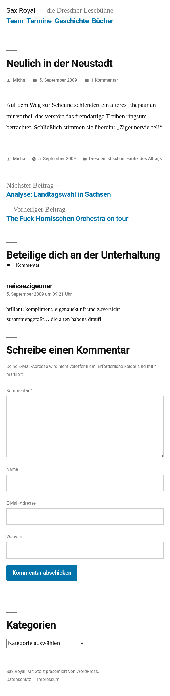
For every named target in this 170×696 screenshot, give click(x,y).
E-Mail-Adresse (21, 503)
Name (12, 469)
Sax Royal (20, 10)
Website (14, 537)
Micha (19, 80)
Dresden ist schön (106, 158)
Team (14, 21)
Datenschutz (18, 679)
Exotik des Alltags (144, 158)
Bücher (103, 21)
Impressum (48, 679)
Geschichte (72, 21)
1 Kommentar (104, 80)
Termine (38, 21)
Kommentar (19, 390)
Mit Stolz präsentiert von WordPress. (63, 671)
